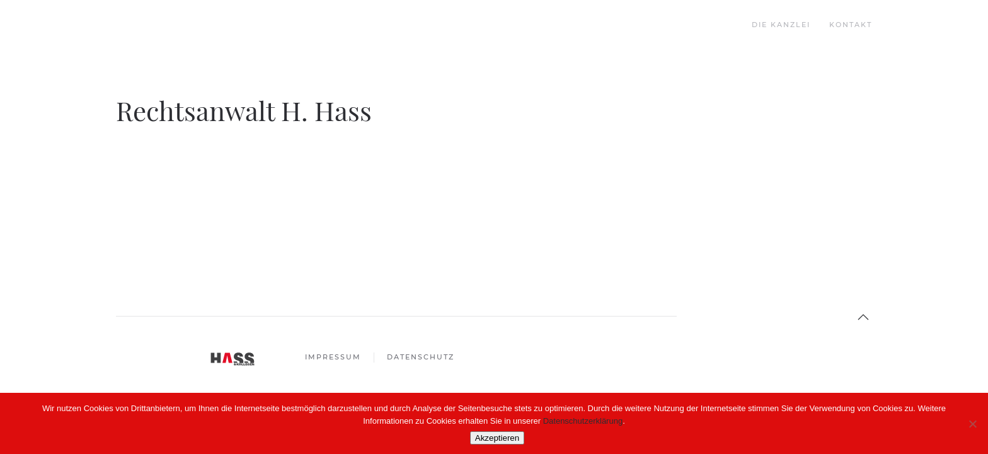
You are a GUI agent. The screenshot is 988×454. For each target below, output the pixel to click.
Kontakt (850, 24)
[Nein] (972, 423)
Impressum (333, 356)
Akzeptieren (497, 438)
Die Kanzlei (781, 24)
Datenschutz (420, 356)
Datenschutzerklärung (583, 421)
